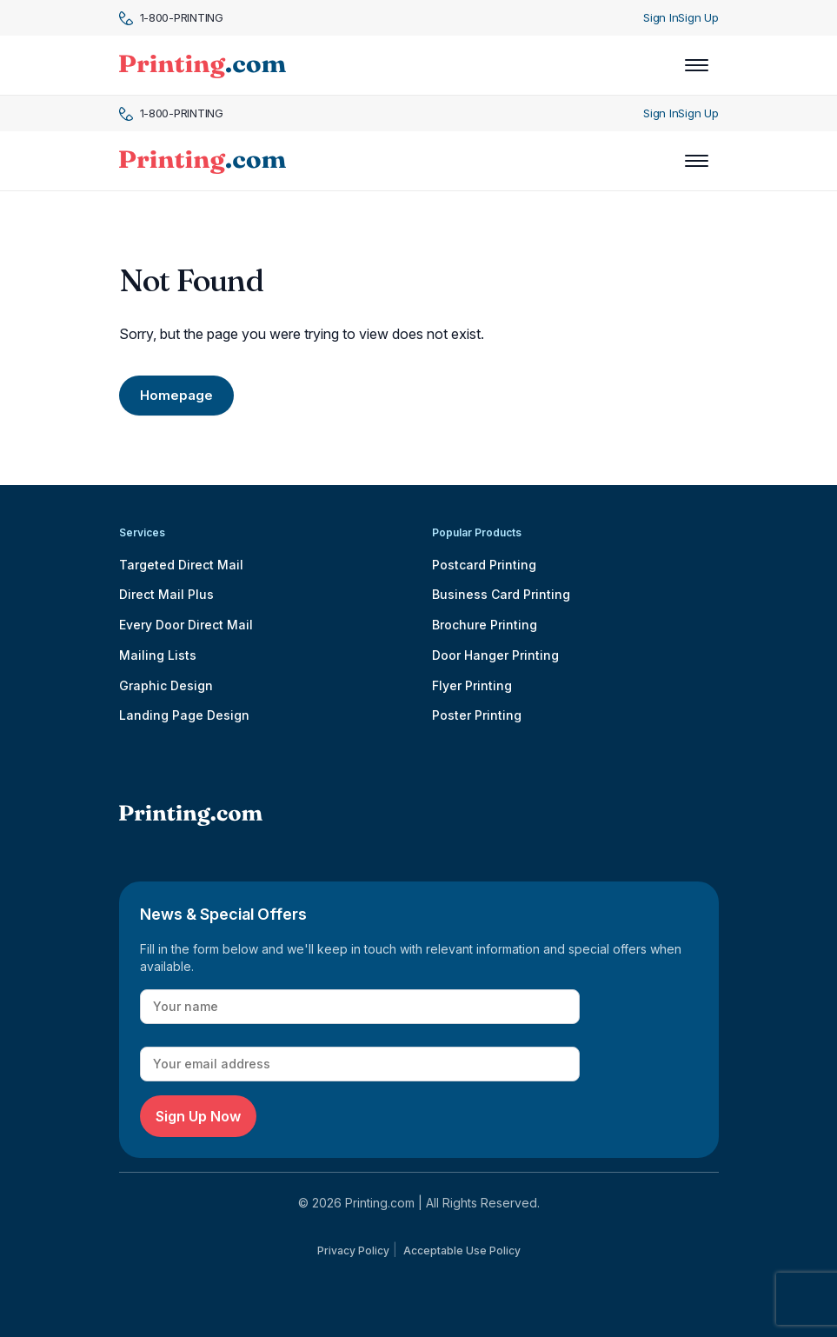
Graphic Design (166, 685)
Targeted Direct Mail (181, 564)
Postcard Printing (484, 564)
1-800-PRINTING (171, 17)
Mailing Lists (157, 655)
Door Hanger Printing (495, 655)
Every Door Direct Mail (186, 624)
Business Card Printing (501, 594)
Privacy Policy (353, 1250)
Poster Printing (476, 715)
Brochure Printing (484, 624)
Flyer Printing (472, 685)
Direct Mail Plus (166, 594)
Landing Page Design (184, 715)
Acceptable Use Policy (462, 1250)
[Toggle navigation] (696, 65)
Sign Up (698, 17)
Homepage (176, 395)
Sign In (660, 17)
